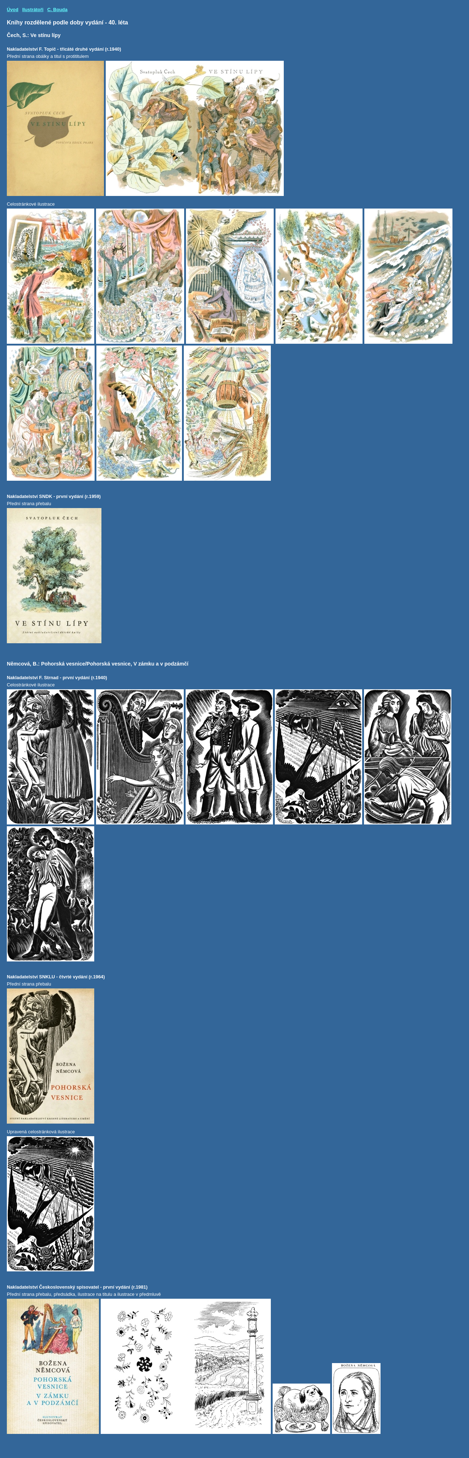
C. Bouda (57, 9)
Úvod (12, 9)
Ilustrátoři (33, 9)
